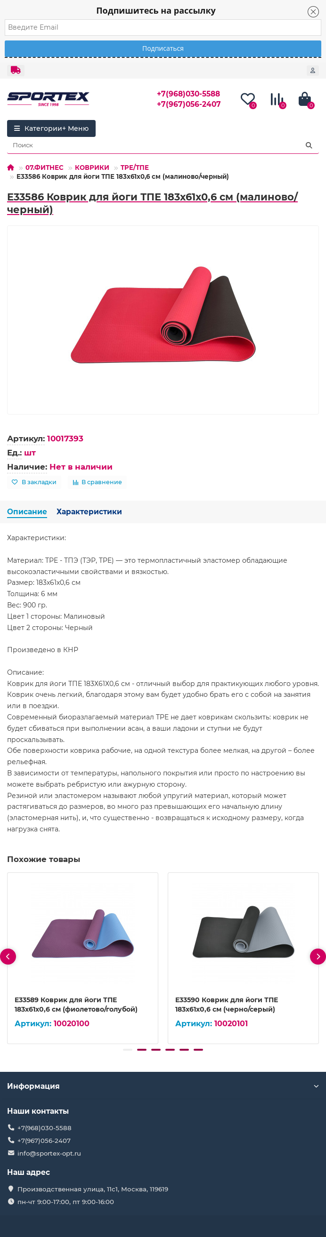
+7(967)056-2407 (189, 104)
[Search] (163, 145)
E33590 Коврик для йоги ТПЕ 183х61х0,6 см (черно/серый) (226, 1005)
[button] (127, 1050)
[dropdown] (15, 70)
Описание (27, 511)
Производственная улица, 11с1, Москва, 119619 (92, 1189)
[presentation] (8, 957)
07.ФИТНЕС (44, 167)
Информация (163, 1086)
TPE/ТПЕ (135, 167)
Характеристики (89, 511)
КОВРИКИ (92, 167)
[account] (313, 70)
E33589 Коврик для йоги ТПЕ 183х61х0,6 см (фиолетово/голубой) (76, 1005)
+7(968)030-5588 (188, 93)
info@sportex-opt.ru (49, 1153)
